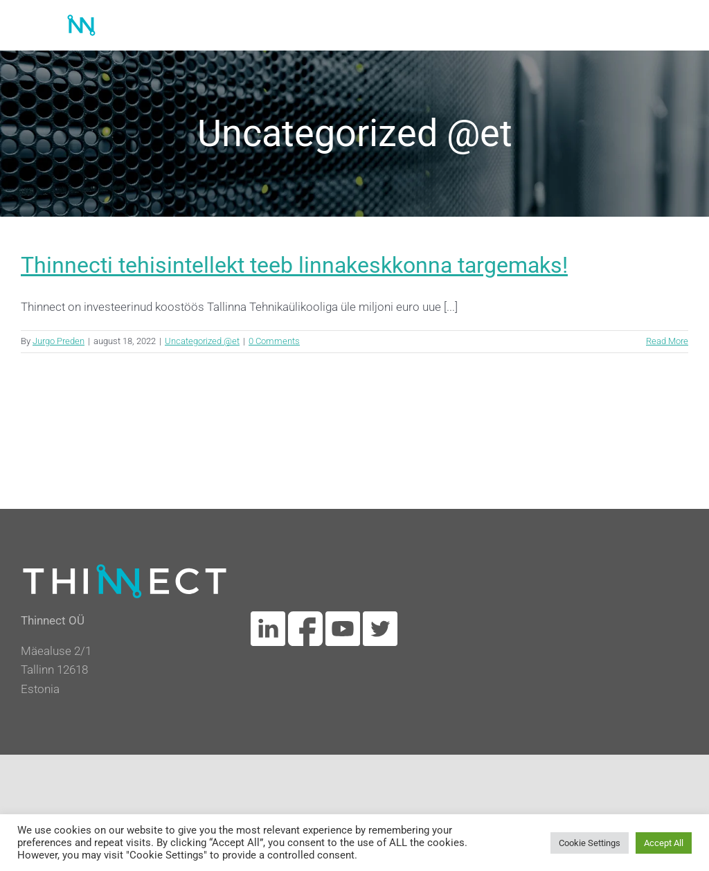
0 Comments (274, 341)
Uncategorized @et (202, 341)
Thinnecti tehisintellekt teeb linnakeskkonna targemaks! (294, 265)
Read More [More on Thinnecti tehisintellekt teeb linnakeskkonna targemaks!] (667, 341)
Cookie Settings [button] (589, 843)
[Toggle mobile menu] (681, 22)
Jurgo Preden (58, 341)
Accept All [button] (663, 843)
